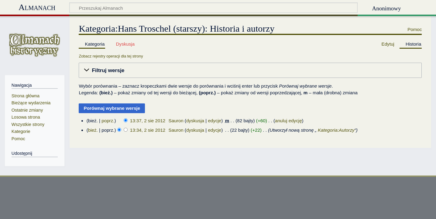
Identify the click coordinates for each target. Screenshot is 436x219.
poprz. (107, 120)
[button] (250, 70)
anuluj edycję (288, 120)
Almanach (37, 7)
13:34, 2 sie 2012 (148, 130)
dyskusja (195, 120)
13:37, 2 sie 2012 (148, 120)
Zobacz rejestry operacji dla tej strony (111, 56)
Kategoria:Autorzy (336, 130)
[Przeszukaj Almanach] (213, 7)
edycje (214, 120)
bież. (93, 130)
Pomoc (414, 29)
